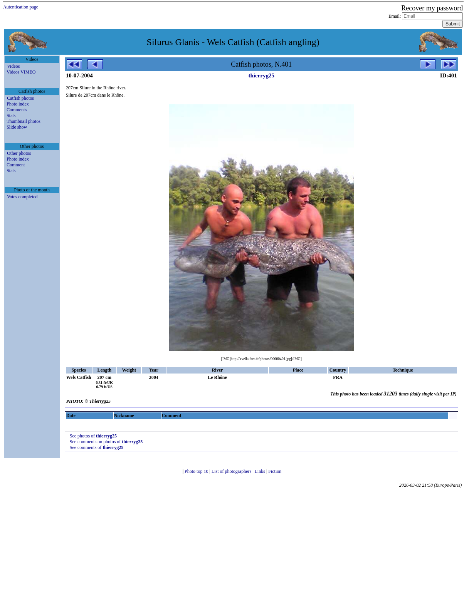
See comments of (97, 447)
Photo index (18, 104)
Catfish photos (20, 98)
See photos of (93, 436)
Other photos (19, 153)
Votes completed (22, 196)
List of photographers (232, 471)
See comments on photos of (106, 441)
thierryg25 (261, 75)
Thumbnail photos (23, 121)
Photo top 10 (197, 471)
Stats (11, 115)
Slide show (17, 127)
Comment (16, 165)
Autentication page (20, 7)
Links (260, 471)
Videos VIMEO (21, 72)
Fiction (275, 471)
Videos (13, 66)
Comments (17, 109)
